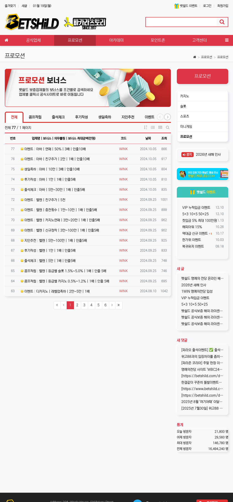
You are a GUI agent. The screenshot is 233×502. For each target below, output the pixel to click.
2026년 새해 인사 (208, 154)
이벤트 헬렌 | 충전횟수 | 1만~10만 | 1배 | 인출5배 (59, 210)
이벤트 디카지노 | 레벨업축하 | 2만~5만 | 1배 (55, 291)
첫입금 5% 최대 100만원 (199, 221)
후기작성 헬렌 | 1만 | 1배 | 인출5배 (48, 250)
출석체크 (58, 117)
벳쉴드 (202, 192)
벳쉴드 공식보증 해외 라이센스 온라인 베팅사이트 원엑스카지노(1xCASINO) (202, 317)
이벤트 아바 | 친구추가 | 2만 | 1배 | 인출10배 (55, 159)
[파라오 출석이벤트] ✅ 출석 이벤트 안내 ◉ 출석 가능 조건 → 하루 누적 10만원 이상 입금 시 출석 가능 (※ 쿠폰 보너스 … (202, 350)
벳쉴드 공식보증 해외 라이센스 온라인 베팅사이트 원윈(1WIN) (202, 311)
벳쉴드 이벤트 (185, 6)
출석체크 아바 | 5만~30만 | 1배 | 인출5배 (53, 190)
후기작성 (81, 117)
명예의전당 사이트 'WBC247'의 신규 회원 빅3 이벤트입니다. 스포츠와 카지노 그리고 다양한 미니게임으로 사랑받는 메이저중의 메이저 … (202, 369)
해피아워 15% (191, 227)
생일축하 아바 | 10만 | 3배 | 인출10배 (50, 169)
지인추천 (128, 117)
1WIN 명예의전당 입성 (197, 291)
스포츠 (184, 116)
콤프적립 (35, 117)
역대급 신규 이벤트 (194, 233)
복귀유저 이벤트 (192, 246)
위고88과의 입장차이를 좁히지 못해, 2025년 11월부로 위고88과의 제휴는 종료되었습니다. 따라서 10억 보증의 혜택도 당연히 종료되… (202, 357)
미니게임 (186, 127)
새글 (24, 6)
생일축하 (104, 117)
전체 (14, 117)
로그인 (207, 6)
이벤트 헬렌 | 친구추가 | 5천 (43, 200)
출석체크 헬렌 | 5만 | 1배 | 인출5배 (48, 261)
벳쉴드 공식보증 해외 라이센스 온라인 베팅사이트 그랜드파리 (202, 324)
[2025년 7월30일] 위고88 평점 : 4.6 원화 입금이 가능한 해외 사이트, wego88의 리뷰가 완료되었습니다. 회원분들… (202, 408)
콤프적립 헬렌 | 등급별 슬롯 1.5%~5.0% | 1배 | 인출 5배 (63, 271)
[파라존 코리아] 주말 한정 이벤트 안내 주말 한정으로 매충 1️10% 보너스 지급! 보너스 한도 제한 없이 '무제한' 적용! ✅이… (202, 363)
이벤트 (149, 117)
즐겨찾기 (10, 6)
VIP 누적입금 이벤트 (195, 208)
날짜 (148, 138)
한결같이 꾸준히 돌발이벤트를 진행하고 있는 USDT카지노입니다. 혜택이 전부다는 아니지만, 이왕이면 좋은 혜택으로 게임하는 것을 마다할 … (202, 382)
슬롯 (183, 106)
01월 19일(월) (42, 6)
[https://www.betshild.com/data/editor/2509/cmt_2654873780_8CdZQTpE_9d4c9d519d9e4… (202, 389)
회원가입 (222, 6)
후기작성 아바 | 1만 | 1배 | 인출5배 (48, 179)
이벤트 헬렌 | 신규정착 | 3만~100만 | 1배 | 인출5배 (60, 230)
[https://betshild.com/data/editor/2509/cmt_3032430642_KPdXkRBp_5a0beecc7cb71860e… (202, 376)
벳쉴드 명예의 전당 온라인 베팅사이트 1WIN (202, 278)
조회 (164, 138)
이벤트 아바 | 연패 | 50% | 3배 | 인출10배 (53, 149)
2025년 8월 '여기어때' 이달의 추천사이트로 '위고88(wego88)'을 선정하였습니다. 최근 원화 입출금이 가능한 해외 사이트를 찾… (202, 402)
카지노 (184, 96)
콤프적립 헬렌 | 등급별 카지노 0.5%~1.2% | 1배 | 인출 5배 (65, 281)
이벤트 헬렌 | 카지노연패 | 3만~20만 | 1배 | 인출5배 (60, 220)
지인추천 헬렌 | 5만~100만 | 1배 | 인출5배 (54, 240)
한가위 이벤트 (191, 240)
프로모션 (206, 57)
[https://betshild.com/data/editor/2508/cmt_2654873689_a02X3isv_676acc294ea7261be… (202, 395)
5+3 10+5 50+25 (195, 214)
